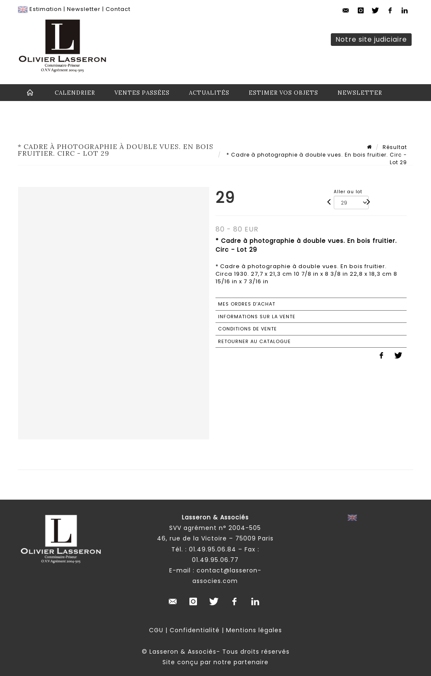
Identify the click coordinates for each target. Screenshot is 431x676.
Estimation (45, 9)
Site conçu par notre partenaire (215, 662)
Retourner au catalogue (254, 341)
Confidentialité (195, 630)
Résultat (395, 147)
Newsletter (84, 9)
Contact (118, 9)
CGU (156, 630)
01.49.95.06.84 (212, 549)
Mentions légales (254, 630)
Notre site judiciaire (371, 39)
